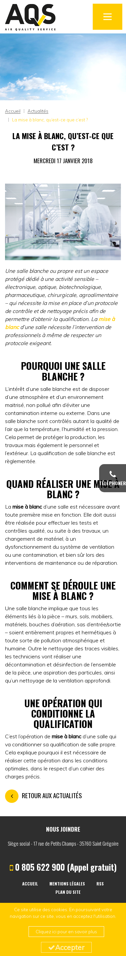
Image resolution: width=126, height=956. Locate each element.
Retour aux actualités (43, 795)
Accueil (30, 883)
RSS (100, 883)
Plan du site (68, 892)
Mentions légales (67, 883)
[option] (63, 222)
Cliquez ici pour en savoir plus (66, 931)
